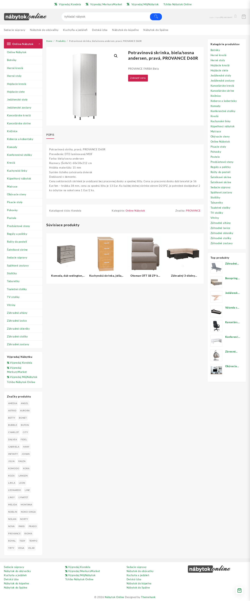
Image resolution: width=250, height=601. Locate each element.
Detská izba (11, 579)
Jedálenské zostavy (19, 107)
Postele (11, 218)
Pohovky (12, 210)
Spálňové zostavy (18, 265)
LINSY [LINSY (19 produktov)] (11, 497)
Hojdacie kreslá (16, 83)
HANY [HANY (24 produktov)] (26, 446)
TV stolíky (13, 297)
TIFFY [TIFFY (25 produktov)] (11, 548)
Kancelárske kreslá (19, 115)
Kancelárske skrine (19, 123)
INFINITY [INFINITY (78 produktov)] (13, 454)
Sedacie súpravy (17, 257)
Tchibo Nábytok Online (21, 382)
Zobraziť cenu (139, 78)
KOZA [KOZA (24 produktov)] (11, 475)
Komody (12, 147)
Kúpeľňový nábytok (19, 178)
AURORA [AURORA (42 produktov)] (25, 410)
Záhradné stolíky (17, 336)
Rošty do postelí (17, 241)
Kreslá (11, 162)
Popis (50, 134)
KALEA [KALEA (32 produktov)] (22, 461)
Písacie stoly (15, 202)
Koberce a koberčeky (20, 139)
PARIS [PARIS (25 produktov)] (22, 526)
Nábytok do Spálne (15, 587)
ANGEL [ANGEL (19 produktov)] (25, 403)
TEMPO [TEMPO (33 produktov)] (33, 540)
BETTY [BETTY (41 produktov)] (11, 417)
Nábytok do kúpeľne (16, 583)
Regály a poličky (17, 233)
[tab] (51, 134)
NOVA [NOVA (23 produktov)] (11, 526)
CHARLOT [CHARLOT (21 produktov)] (13, 432)
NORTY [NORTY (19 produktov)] (24, 519)
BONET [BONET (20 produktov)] (23, 417)
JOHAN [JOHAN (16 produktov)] (26, 454)
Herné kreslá (15, 68)
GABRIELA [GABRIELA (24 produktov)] (13, 446)
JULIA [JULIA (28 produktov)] (11, 461)
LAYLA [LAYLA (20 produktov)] (11, 483)
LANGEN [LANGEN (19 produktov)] (23, 475)
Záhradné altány (17, 312)
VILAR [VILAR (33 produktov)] (31, 548)
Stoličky (12, 273)
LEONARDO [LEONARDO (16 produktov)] (14, 490)
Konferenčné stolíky (19, 154)
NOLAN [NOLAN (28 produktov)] (12, 519)
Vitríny (11, 305)
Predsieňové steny (18, 226)
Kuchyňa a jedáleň (15, 575)
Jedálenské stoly (17, 99)
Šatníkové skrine (17, 249)
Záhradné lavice (17, 320)
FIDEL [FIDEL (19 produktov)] (24, 439)
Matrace (12, 186)
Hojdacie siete (16, 91)
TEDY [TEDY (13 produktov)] (22, 540)
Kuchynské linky (17, 170)
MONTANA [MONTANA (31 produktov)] (26, 504)
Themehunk (148, 597)
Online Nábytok (17, 52)
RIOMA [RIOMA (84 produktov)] (28, 533)
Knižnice (12, 131)
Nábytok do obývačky (17, 571)
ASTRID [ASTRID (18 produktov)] (12, 410)
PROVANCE (193, 210)
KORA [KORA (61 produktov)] (26, 468)
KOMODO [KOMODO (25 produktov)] (13, 468)
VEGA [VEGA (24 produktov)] (21, 548)
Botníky (12, 60)
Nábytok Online (114, 597)
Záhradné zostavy (18, 344)
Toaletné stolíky (17, 289)
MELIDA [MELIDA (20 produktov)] (12, 504)
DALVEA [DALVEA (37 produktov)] (12, 439)
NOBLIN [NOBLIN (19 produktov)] (12, 511)
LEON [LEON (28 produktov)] (22, 483)
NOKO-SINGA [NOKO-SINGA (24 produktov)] (28, 511)
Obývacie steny (16, 194)
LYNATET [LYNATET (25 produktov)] (23, 497)
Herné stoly (14, 75)
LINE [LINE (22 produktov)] (27, 490)
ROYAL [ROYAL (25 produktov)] (12, 540)
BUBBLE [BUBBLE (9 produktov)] (12, 425)
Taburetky (13, 281)
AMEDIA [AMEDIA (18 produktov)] (12, 403)
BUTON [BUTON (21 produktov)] (25, 425)
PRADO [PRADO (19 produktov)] (33, 526)
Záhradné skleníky (18, 328)
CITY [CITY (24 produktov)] (25, 432)
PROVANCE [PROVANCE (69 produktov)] (14, 533)
